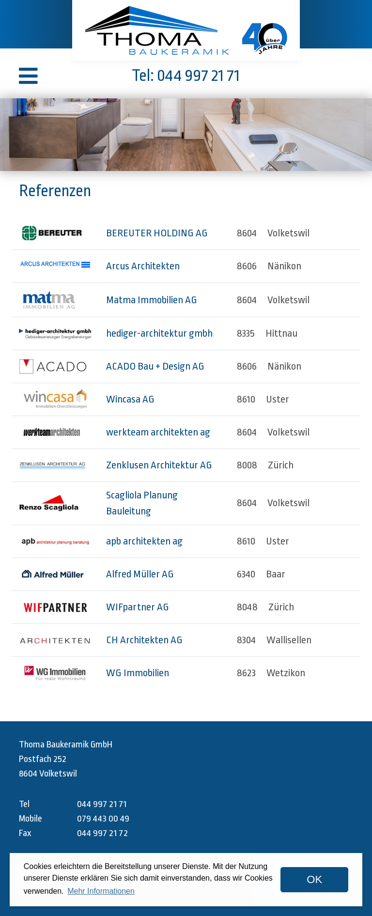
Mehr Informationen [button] (101, 891)
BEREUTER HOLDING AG (157, 233)
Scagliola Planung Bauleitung (142, 503)
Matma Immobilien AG (151, 300)
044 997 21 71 (101, 804)
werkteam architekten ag (158, 432)
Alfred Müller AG (140, 574)
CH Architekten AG (144, 640)
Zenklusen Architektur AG (159, 465)
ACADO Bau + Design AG (155, 366)
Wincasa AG (130, 399)
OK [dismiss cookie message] (314, 879)
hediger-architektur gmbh (159, 333)
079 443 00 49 (103, 818)
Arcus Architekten (143, 266)
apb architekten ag (144, 541)
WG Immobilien (137, 673)
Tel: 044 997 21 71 (186, 75)
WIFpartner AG (137, 607)
